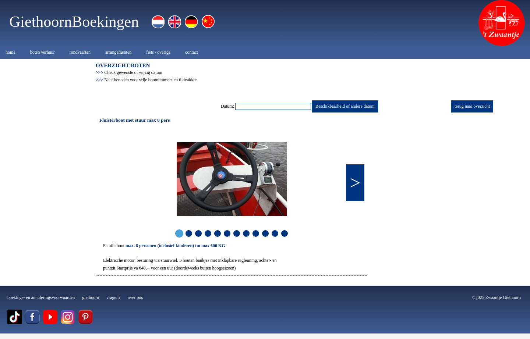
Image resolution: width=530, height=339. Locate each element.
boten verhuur (42, 52)
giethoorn (90, 297)
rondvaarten (80, 52)
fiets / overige (158, 52)
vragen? (113, 297)
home (10, 52)
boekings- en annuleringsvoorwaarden (41, 297)
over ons (135, 297)
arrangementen (118, 52)
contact (191, 52)
